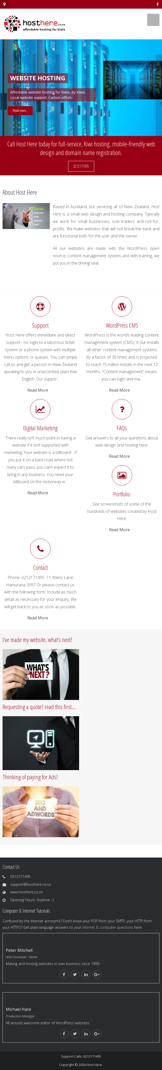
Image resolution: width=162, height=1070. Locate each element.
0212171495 (81, 166)
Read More (37, 390)
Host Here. (94, 1064)
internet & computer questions (107, 927)
